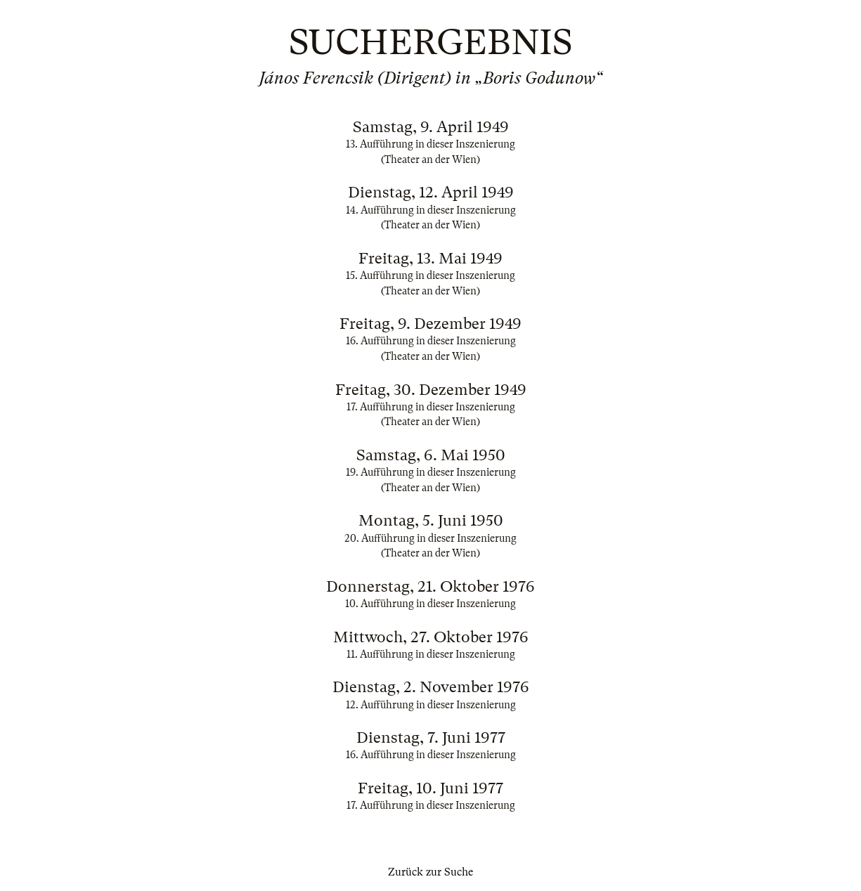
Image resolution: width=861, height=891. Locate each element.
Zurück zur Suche (430, 872)
